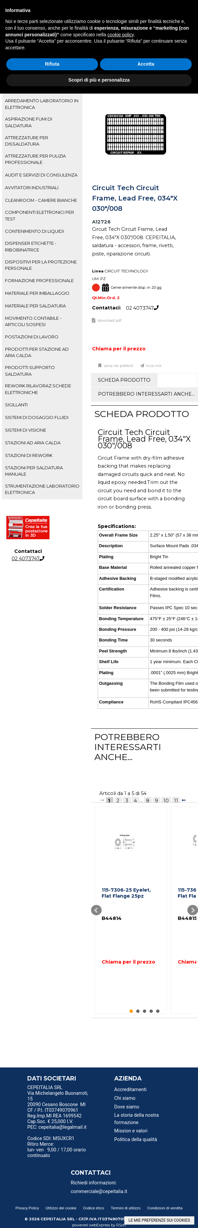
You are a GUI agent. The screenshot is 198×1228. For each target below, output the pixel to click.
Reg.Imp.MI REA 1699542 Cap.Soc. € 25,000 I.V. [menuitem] (54, 1118)
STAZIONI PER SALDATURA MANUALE (34, 471)
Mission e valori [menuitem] (131, 1131)
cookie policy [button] (120, 34)
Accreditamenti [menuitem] (130, 1089)
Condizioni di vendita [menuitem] (164, 1208)
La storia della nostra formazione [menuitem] (136, 1118)
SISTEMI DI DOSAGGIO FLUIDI (36, 417)
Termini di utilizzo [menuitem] (126, 1208)
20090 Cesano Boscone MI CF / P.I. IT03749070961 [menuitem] (56, 1107)
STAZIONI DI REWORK (28, 455)
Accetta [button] (146, 64)
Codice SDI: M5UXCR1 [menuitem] (50, 1138)
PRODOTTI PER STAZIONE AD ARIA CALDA (37, 352)
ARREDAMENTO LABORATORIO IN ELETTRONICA (41, 104)
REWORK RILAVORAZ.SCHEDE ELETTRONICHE (38, 389)
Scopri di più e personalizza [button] (99, 80)
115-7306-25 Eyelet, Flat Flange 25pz (126, 893)
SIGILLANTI (16, 404)
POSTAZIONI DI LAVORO (31, 336)
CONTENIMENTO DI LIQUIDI (34, 231)
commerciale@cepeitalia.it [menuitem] (99, 1191)
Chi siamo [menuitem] (125, 1098)
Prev (96, 910)
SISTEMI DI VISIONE (25, 430)
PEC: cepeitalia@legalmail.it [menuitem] (56, 1129)
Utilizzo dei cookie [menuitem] (61, 1208)
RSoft (121, 1225)
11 (176, 801)
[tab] (42, 104)
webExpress (99, 1225)
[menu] (58, 1088)
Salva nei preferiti (118, 366)
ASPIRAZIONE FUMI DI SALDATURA (28, 122)
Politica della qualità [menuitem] (135, 1139)
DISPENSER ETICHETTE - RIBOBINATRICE (30, 246)
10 (166, 801)
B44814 (112, 918)
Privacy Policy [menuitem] (27, 1208)
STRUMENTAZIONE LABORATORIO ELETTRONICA (42, 489)
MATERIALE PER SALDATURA (35, 305)
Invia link (154, 366)
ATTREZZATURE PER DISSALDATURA (26, 141)
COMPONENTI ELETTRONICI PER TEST (39, 215)
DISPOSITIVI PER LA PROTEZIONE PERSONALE (41, 265)
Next (192, 910)
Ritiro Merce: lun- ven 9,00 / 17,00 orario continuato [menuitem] (56, 1149)
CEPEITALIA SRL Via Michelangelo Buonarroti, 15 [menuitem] (57, 1093)
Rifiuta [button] (52, 64)
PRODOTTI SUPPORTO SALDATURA (30, 370)
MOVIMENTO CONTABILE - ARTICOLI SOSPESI (33, 321)
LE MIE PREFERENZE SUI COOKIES (159, 1220)
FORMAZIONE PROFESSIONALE (39, 280)
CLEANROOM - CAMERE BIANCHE (41, 200)
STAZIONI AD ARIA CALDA (32, 442)
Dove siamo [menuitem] (126, 1107)
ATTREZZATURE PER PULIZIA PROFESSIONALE (35, 159)
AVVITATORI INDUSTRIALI (31, 187)
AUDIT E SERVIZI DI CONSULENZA (41, 175)
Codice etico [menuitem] (93, 1208)
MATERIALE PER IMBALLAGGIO (37, 293)
